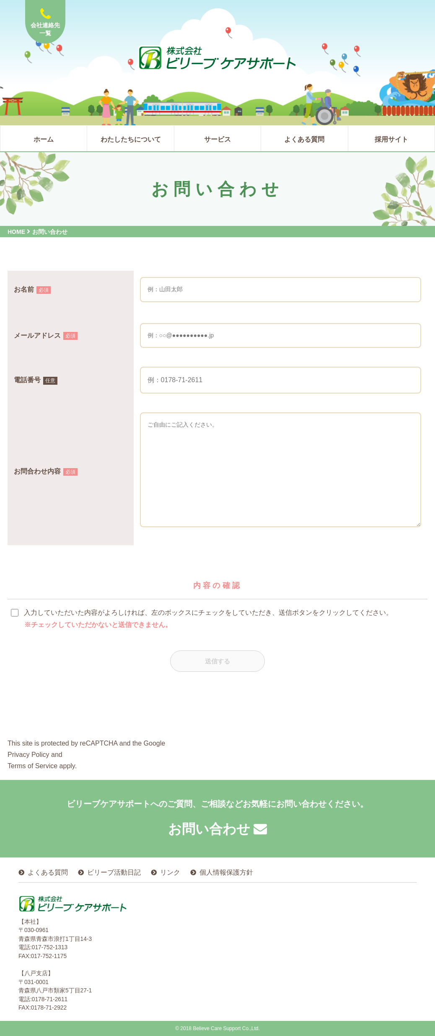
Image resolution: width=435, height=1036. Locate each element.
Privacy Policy (28, 755)
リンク (170, 872)
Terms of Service (32, 767)
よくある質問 (48, 872)
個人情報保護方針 (226, 872)
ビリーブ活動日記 (114, 872)
